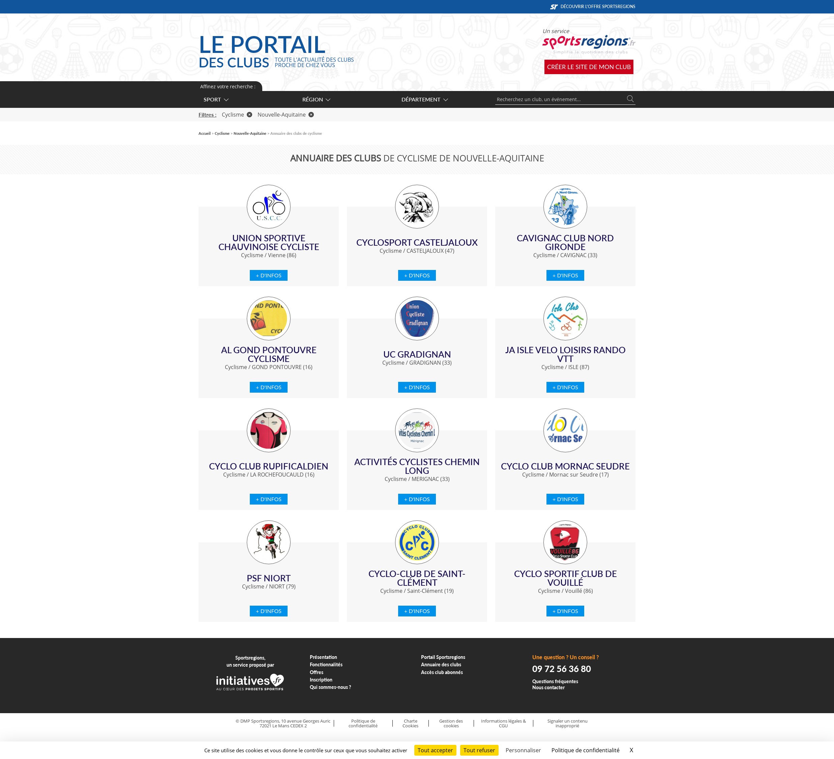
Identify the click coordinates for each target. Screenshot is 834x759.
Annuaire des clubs (441, 664)
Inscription (321, 679)
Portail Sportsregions (443, 657)
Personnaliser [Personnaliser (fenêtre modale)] (523, 750)
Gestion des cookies (451, 723)
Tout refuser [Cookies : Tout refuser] (479, 750)
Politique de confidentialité (363, 723)
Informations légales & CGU (503, 723)
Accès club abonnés (442, 672)
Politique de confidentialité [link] (586, 750)
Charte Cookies (410, 723)
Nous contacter (548, 687)
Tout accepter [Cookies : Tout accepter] (435, 750)
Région (316, 99)
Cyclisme (237, 114)
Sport (216, 99)
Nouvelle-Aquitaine (286, 114)
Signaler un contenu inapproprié (567, 723)
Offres (316, 672)
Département (424, 99)
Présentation (323, 657)
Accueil (205, 133)
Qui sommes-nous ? (330, 687)
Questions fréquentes (555, 681)
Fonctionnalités (326, 664)
